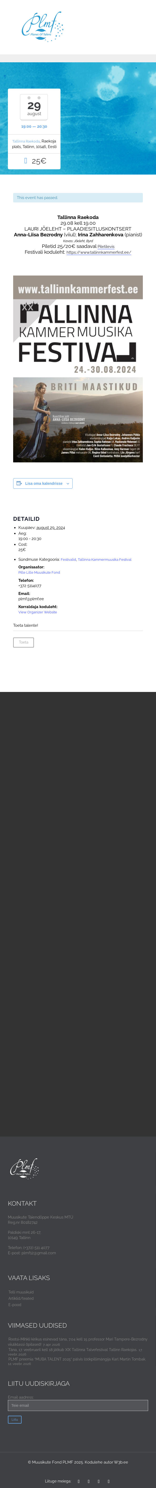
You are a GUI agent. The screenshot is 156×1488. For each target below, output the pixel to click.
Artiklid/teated (21, 1298)
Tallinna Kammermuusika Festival (105, 560)
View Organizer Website (37, 612)
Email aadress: (78, 1403)
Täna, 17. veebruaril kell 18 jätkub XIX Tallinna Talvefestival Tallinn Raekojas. (72, 1350)
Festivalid (68, 560)
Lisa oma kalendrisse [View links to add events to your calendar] (44, 483)
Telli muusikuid (21, 1292)
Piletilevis (106, 246)
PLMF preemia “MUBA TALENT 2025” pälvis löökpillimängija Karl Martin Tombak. (77, 1359)
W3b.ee (121, 1462)
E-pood (14, 1305)
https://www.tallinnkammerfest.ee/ (99, 252)
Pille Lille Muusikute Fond (39, 572)
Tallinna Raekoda (26, 141)
